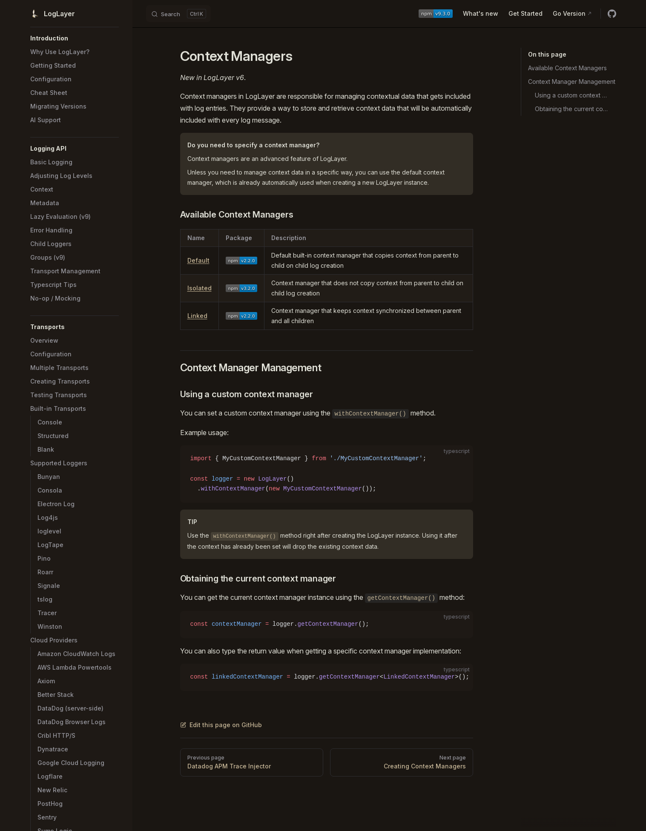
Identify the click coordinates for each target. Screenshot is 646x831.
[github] (612, 13)
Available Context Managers (567, 68)
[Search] (178, 13)
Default (198, 260)
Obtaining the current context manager (572, 108)
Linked (197, 315)
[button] (74, 38)
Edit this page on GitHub (221, 724)
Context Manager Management (571, 81)
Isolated (199, 288)
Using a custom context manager (572, 95)
